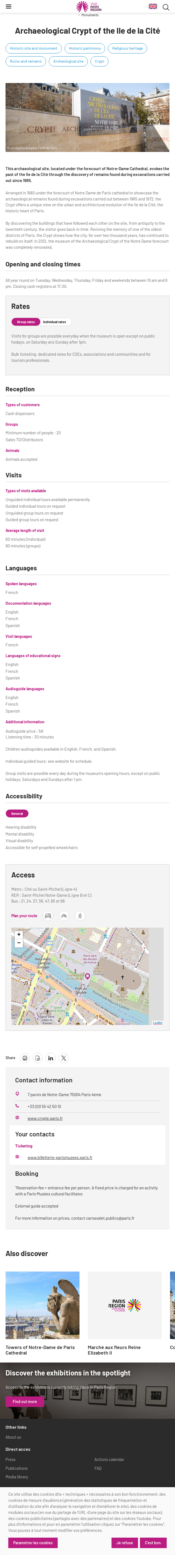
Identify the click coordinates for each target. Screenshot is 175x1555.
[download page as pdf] (38, 1058)
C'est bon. (153, 1542)
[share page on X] (64, 1058)
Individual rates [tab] (54, 322)
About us (13, 1436)
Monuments (90, 15)
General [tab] (17, 813)
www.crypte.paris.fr (45, 1118)
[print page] (25, 1058)
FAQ (98, 1468)
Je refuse (124, 1542)
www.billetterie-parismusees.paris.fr (60, 1157)
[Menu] (8, 6)
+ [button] (19, 935)
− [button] (19, 943)
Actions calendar (109, 1459)
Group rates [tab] (26, 322)
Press (10, 1459)
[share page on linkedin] (51, 1058)
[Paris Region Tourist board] (88, 6)
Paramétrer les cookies (33, 1542)
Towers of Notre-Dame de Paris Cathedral (40, 1350)
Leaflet (157, 1022)
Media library (17, 1476)
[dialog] (87, 1521)
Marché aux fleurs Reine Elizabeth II (114, 1350)
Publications (17, 1468)
